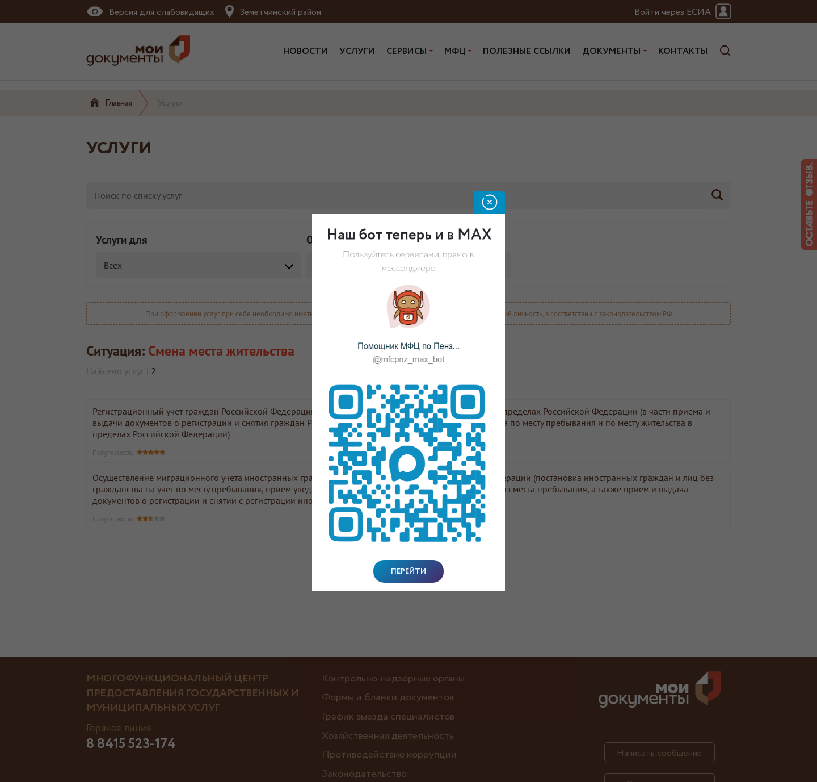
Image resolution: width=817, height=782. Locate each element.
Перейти (408, 571)
